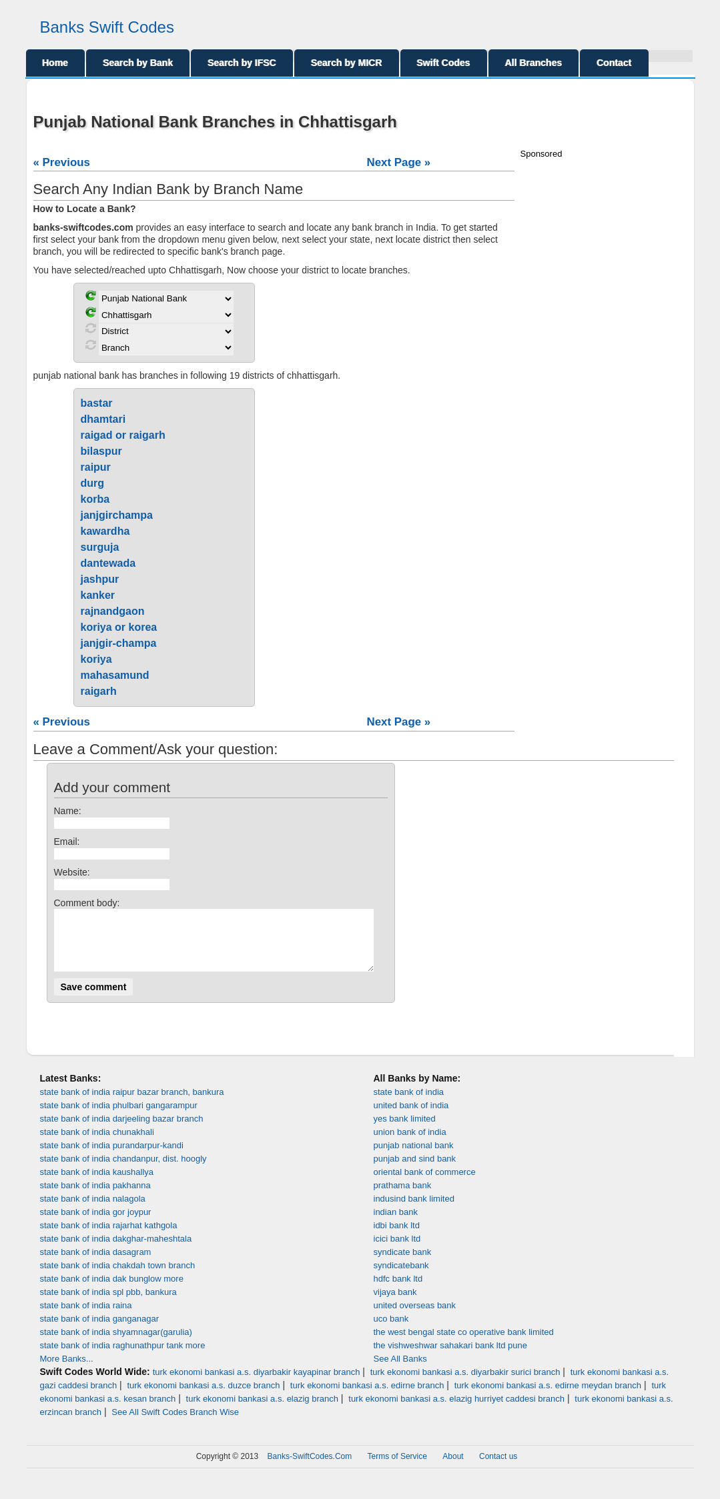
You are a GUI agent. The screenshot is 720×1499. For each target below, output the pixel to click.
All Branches (534, 62)
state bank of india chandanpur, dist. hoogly (123, 1171)
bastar (97, 403)
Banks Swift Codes (107, 27)
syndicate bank (403, 1264)
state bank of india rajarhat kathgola (108, 1237)
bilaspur (101, 451)
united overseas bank (415, 1317)
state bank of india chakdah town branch (118, 1277)
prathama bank (403, 1197)
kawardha (105, 531)
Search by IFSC (242, 62)
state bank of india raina (86, 1317)
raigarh (99, 691)
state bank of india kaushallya (97, 1184)
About (452, 1468)
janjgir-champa (119, 643)
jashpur (100, 579)
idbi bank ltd (397, 1237)
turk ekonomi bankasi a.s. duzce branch (203, 1397)
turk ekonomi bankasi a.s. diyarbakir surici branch (465, 1384)
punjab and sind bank (415, 1171)
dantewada (108, 563)
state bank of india (409, 1104)
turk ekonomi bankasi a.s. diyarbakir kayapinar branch (256, 1384)
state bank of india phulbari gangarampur (119, 1117)
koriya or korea (119, 627)
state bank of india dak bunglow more (112, 1291)
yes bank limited (405, 1131)
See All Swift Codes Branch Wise (175, 1424)
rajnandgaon (113, 611)
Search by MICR (346, 62)
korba (95, 499)
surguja (100, 547)
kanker (98, 595)
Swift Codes (443, 62)
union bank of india (410, 1144)
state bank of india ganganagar (99, 1331)
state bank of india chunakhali (97, 1144)
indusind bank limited (414, 1211)
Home (56, 62)
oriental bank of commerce (425, 1184)
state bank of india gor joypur (95, 1224)
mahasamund (115, 675)
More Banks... (66, 1371)
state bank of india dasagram (95, 1264)
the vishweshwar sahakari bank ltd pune (451, 1357)
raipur (96, 467)
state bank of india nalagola (92, 1211)
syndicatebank (401, 1277)
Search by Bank (138, 62)
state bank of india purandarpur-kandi (112, 1157)
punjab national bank (414, 1157)
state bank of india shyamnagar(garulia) (116, 1344)
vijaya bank (395, 1304)
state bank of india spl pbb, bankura (108, 1304)
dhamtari (103, 419)
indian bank (396, 1224)
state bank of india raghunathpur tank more (123, 1357)
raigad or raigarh (123, 435)
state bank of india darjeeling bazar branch (122, 1131)
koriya (96, 659)
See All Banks (400, 1371)
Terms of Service (397, 1468)
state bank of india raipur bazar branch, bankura (132, 1104)
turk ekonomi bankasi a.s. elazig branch (262, 1411)
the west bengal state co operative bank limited (464, 1344)
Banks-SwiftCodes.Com (310, 1468)
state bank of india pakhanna (95, 1197)
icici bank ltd (397, 1251)
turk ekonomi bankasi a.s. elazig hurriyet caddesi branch (456, 1411)
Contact (614, 62)
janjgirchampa (117, 515)
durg (93, 483)
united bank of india (411, 1117)
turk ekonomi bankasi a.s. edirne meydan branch (547, 1397)
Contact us (498, 1468)
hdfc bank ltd (398, 1291)
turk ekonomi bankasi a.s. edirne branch (367, 1397)
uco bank (391, 1331)
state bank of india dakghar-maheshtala (116, 1251)
